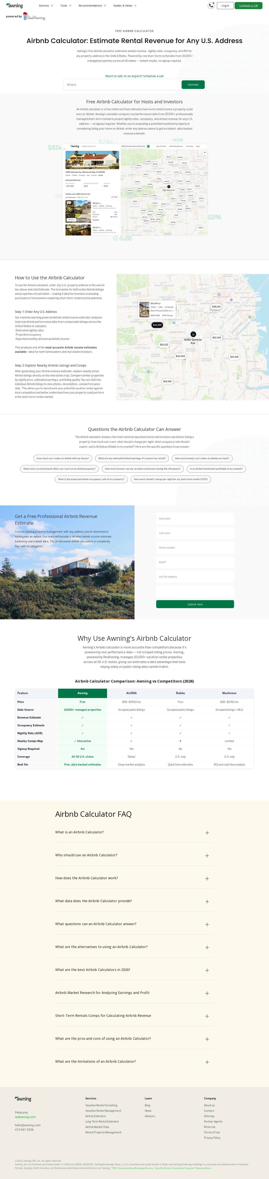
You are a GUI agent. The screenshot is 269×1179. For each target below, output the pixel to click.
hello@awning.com (28, 1125)
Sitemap (209, 1116)
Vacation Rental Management (103, 1111)
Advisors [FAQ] (150, 1116)
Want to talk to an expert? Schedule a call (134, 76)
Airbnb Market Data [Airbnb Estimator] (97, 1127)
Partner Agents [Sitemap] (213, 1122)
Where (71, 85)
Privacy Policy (212, 1138)
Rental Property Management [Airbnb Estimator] (103, 1132)
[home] (15, 5)
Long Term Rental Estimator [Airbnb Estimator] (102, 1122)
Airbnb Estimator (95, 1116)
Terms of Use (212, 1132)
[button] (46, 5)
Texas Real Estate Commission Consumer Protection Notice (183, 1168)
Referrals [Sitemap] (209, 1127)
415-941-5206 (24, 1129)
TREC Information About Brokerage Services (132, 1168)
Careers (209, 1111)
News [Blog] (148, 1111)
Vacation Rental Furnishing (101, 1105)
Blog (147, 1105)
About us (209, 1105)
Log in (225, 5)
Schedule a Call (248, 5)
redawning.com (25, 1117)
